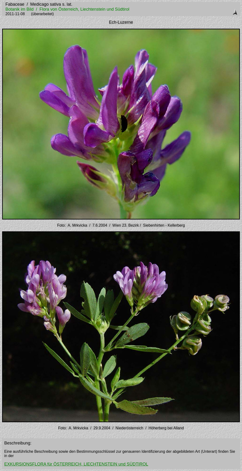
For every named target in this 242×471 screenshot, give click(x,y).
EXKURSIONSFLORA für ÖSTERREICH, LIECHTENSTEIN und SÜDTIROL (76, 464)
